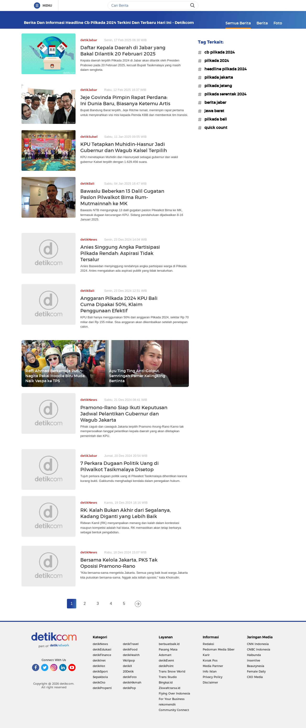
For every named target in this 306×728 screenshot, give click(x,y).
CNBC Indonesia (258, 649)
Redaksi (208, 644)
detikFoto (130, 677)
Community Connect (174, 710)
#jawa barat (213, 110)
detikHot (99, 666)
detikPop (129, 688)
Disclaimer (210, 682)
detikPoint (166, 666)
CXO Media (255, 677)
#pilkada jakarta (217, 77)
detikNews (100, 644)
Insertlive (253, 660)
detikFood (130, 649)
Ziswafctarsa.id (169, 688)
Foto (277, 23)
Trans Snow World (172, 671)
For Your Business (172, 699)
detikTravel (131, 644)
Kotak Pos (210, 660)
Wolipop (129, 660)
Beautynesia (255, 666)
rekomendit (167, 704)
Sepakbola (100, 677)
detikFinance (102, 655)
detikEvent (166, 660)
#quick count (214, 127)
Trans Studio (168, 677)
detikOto (99, 682)
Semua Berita (238, 23)
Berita (262, 23)
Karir (206, 655)
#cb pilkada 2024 (218, 52)
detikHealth (131, 655)
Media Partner (213, 666)
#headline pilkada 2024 (224, 68)
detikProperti (102, 688)
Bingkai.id (166, 682)
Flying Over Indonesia (174, 693)
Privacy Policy (212, 677)
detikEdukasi (102, 649)
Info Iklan (210, 671)
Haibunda (254, 655)
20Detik (128, 671)
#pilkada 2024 (215, 60)
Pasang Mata (168, 649)
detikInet (99, 660)
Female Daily (256, 671)
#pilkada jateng (217, 85)
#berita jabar (214, 102)
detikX (127, 666)
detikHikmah (132, 682)
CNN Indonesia (258, 644)
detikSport (100, 671)
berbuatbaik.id (169, 644)
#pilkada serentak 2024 (224, 94)
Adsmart (165, 655)
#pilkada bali (214, 119)
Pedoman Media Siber (219, 649)
